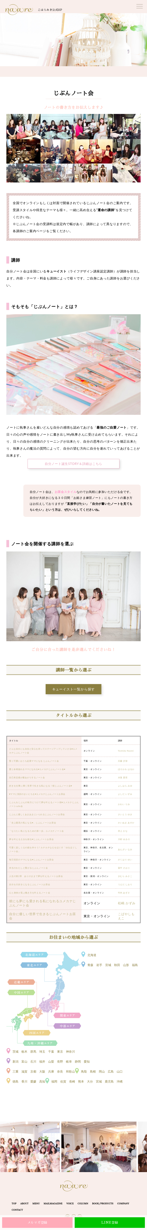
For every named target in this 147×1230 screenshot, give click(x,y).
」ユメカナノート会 (53, 831)
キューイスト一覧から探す (73, 689)
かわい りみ (124, 804)
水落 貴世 (123, 777)
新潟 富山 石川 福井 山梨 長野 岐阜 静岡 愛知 (51, 1061)
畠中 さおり (124, 868)
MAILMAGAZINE (53, 1203)
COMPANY (123, 1203)
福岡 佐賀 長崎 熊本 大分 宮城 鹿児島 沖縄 (87, 1081)
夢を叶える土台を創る (20, 839)
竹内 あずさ (124, 892)
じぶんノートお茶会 (43, 839)
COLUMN (83, 1203)
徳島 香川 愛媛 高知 (29, 1081)
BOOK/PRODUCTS (102, 1203)
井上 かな (123, 831)
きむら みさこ (125, 876)
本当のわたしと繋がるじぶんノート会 (28, 868)
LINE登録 (109, 1222)
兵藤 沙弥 (123, 761)
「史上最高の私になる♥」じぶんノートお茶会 (32, 822)
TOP (14, 1203)
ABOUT (24, 1203)
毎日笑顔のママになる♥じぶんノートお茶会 (31, 859)
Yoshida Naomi (126, 750)
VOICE (70, 1203)
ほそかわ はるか (126, 769)
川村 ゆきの (124, 839)
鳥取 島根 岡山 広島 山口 (102, 1071)
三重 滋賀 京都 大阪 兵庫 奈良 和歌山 (44, 1071)
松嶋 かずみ (127, 903)
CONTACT (17, 1209)
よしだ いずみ (125, 794)
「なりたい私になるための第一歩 (26, 831)
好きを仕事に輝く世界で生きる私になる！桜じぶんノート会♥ (40, 785)
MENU (36, 1203)
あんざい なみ (125, 849)
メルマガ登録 (37, 1222)
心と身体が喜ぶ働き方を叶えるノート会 (29, 892)
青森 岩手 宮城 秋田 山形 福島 (112, 965)
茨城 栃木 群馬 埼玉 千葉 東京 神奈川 (44, 1051)
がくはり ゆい (125, 859)
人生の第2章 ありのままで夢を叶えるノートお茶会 (36, 876)
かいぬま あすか (126, 822)
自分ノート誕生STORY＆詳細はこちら (73, 464)
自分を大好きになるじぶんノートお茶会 (29, 884)
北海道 (91, 955)
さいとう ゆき (125, 814)
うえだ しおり (125, 884)
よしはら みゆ (125, 785)
